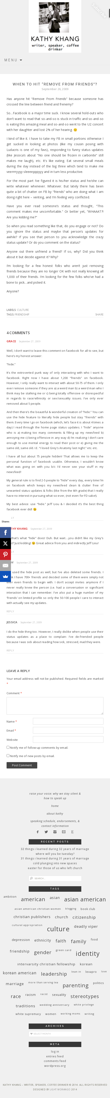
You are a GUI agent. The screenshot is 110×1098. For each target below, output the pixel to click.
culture (23, 310)
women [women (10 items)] (50, 1014)
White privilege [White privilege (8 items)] (84, 1004)
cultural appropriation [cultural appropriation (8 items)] (27, 925)
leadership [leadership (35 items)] (54, 973)
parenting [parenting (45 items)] (76, 985)
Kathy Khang (17, 529)
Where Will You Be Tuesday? (55, 854)
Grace (11, 341)
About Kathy (55, 813)
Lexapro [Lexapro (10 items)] (91, 972)
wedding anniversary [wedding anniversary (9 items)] (54, 1004)
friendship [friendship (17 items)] (20, 951)
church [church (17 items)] (61, 916)
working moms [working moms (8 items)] (70, 1013)
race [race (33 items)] (16, 996)
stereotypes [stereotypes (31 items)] (85, 996)
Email (11, 730)
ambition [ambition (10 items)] (10, 897)
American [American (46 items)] (33, 899)
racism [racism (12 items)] (30, 995)
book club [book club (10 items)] (88, 909)
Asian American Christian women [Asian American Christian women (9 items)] (37, 908)
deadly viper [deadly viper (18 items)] (86, 926)
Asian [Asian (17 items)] (55, 897)
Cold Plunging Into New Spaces (55, 863)
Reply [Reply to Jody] (10, 611)
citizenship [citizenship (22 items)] (84, 917)
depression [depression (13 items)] (21, 940)
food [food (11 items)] (94, 939)
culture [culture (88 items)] (58, 928)
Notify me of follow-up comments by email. (39, 748)
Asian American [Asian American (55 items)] (85, 899)
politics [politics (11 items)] (98, 983)
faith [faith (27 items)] (60, 941)
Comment (14, 693)
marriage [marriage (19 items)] (15, 983)
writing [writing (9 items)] (89, 1013)
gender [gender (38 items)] (42, 952)
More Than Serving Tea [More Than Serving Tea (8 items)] (43, 982)
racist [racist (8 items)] (44, 994)
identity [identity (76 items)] (88, 953)
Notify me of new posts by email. (32, 756)
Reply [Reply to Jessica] (10, 650)
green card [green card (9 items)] (63, 950)
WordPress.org (55, 1066)
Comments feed (55, 1061)
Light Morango (60, 1089)
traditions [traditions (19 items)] (25, 1005)
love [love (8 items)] (104, 971)
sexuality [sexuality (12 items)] (59, 995)
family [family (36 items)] (78, 941)
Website (12, 740)
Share (99, 314)
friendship (22, 314)
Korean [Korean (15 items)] (86, 964)
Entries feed (55, 1056)
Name (12, 721)
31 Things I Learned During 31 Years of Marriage (55, 858)
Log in (55, 1051)
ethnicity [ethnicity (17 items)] (42, 940)
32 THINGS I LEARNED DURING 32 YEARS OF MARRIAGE (55, 849)
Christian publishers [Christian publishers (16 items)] (32, 916)
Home (55, 806)
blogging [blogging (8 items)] (70, 908)
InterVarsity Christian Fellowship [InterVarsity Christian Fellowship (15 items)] (46, 964)
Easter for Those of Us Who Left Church (55, 868)
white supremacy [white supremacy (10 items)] (28, 1014)
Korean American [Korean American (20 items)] (20, 972)
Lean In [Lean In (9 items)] (76, 971)
